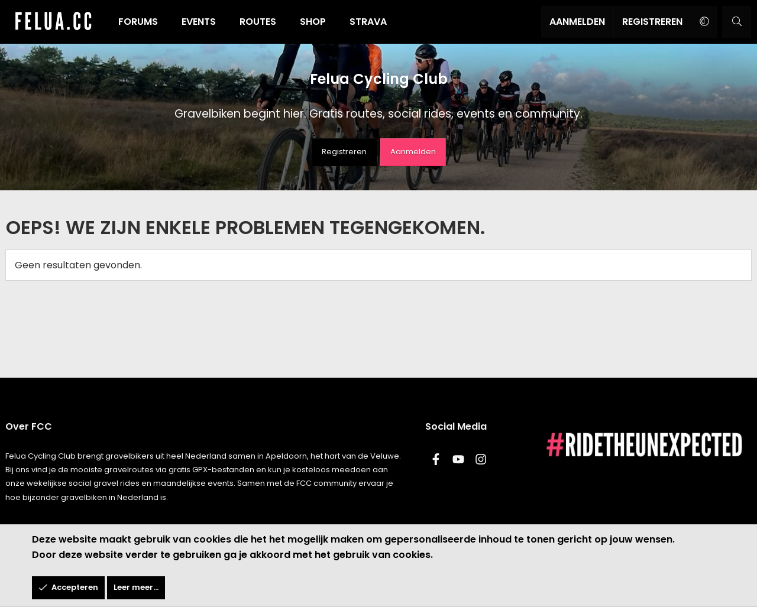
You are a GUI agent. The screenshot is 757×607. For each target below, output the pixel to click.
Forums (138, 21)
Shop (313, 21)
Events (199, 21)
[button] (704, 22)
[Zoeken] (736, 22)
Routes (258, 21)
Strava (368, 21)
